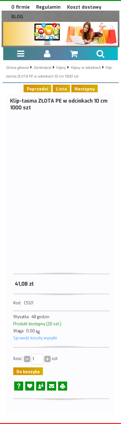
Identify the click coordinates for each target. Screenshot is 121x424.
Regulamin (48, 7)
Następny (85, 89)
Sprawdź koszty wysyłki (35, 338)
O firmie (20, 7)
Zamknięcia (42, 67)
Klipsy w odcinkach (86, 67)
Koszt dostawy (84, 7)
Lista (61, 89)
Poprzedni (37, 89)
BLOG (17, 17)
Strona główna (17, 67)
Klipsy (61, 67)
